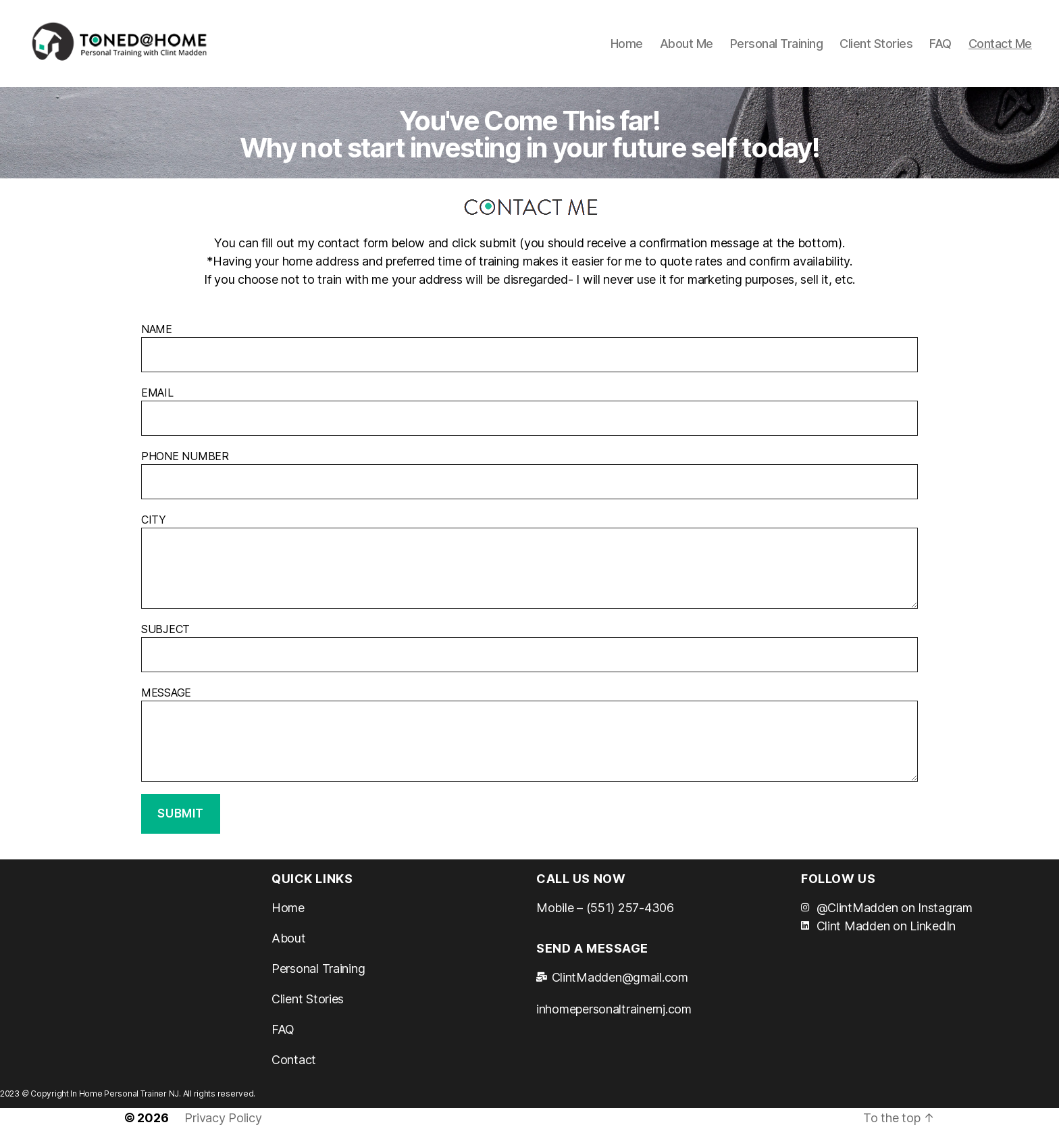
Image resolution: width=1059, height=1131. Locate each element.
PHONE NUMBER (529, 478)
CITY (529, 564)
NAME (529, 351)
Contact (294, 1063)
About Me (686, 45)
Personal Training (776, 45)
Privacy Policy (222, 1121)
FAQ (940, 45)
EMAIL (529, 414)
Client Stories (876, 45)
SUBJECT (529, 651)
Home (627, 45)
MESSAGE (529, 737)
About (289, 941)
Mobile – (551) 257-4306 (605, 911)
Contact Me (1000, 45)
